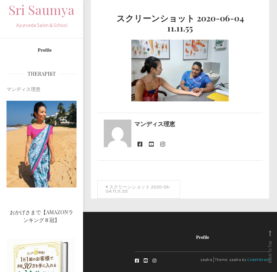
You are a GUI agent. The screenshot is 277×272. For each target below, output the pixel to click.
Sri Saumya (41, 9)
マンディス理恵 (154, 124)
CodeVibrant (258, 260)
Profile (45, 50)
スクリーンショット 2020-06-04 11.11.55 (138, 189)
